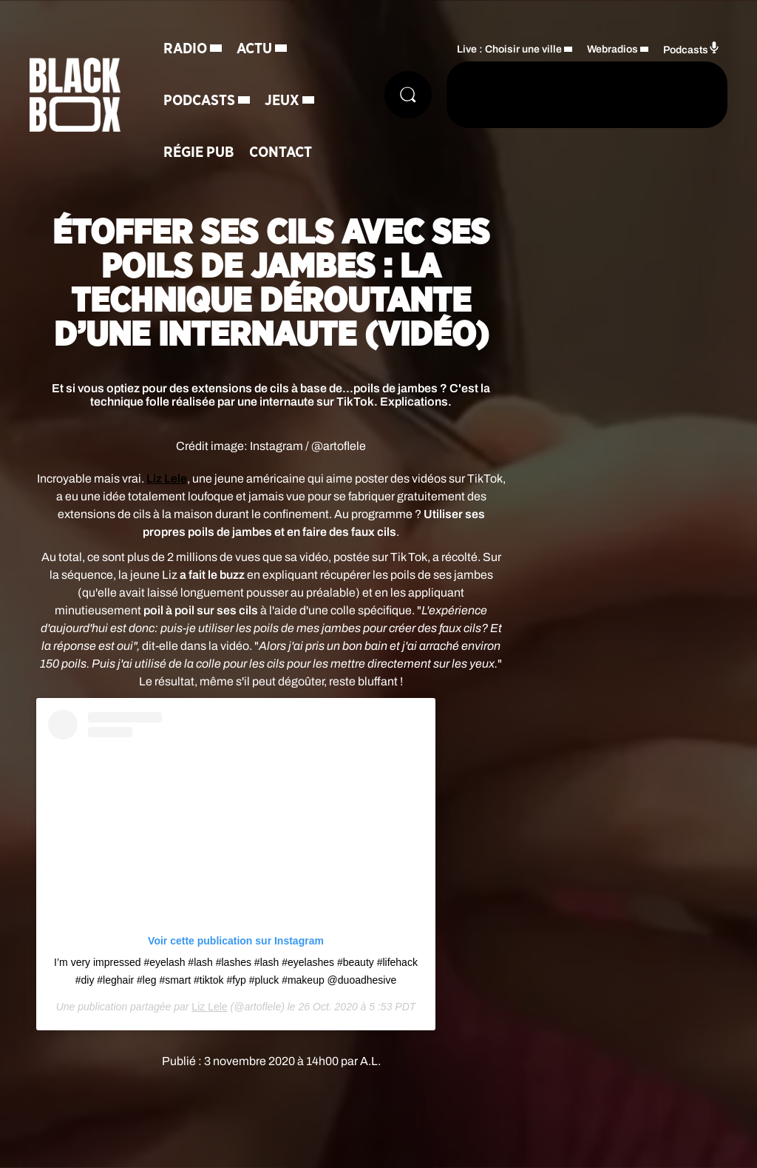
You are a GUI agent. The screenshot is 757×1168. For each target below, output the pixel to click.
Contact (280, 152)
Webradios (612, 49)
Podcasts (199, 100)
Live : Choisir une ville (509, 49)
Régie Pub (198, 152)
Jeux (282, 100)
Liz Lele (209, 1007)
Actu (254, 48)
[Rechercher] (408, 94)
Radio (185, 48)
